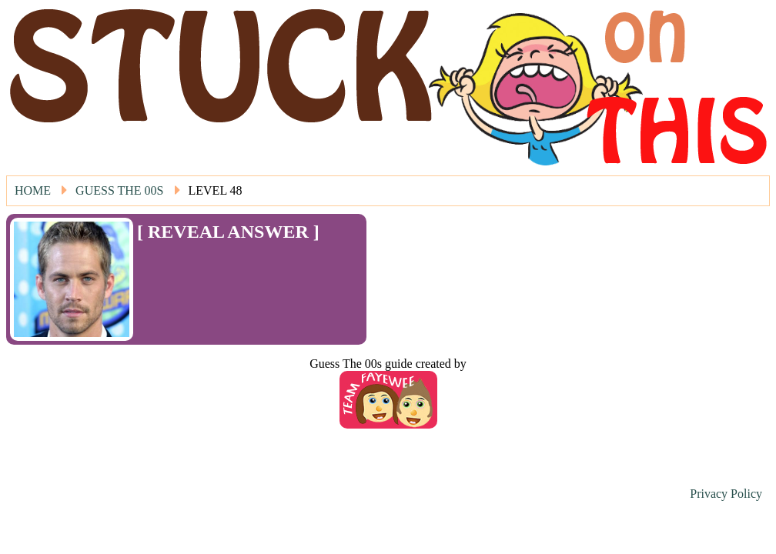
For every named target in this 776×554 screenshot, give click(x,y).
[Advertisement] (227, 265)
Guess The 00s (119, 190)
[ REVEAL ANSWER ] (228, 232)
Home (33, 190)
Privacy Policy (726, 493)
